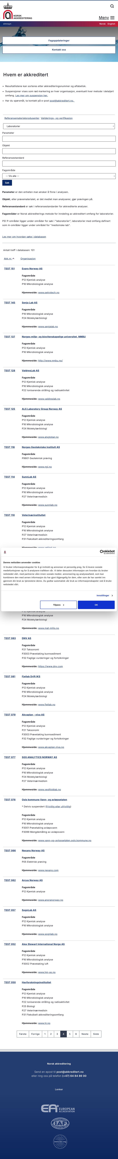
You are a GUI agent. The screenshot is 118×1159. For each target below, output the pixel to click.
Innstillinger (103, 595)
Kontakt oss (59, 49)
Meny (104, 18)
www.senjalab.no (48, 326)
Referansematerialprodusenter (21, 118)
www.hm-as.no (47, 972)
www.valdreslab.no (49, 398)
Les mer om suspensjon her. (31, 95)
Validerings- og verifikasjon (57, 118)
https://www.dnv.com (50, 666)
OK (96, 604)
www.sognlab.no (47, 934)
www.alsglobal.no (48, 437)
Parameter (8, 132)
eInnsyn (7, 24)
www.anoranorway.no (50, 900)
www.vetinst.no (47, 547)
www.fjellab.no (46, 704)
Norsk (102, 24)
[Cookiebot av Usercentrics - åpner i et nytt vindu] (102, 552)
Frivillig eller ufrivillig (58, 806)
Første (23, 1034)
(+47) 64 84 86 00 (74, 1076)
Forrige (35, 1034)
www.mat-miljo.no (48, 628)
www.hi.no (44, 1023)
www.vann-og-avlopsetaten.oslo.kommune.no (64, 840)
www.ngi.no (45, 466)
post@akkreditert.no (70, 1071)
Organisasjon (28, 258)
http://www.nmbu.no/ (50, 360)
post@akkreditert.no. (62, 100)
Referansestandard (13, 157)
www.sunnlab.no (47, 504)
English (111, 24)
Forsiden (17, 11)
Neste (85, 1034)
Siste (96, 1034)
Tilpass (58, 604)
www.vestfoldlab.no (49, 789)
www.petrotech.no (48, 292)
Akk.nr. (8, 258)
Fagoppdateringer (59, 40)
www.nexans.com (48, 870)
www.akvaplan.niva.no (51, 747)
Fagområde (8, 170)
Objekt (6, 145)
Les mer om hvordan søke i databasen (24, 236)
